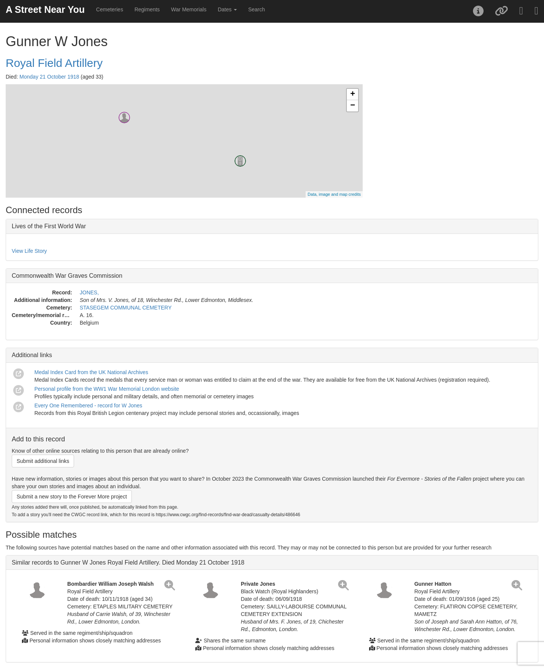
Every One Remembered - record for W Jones (88, 405)
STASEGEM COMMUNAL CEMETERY (126, 308)
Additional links (32, 355)
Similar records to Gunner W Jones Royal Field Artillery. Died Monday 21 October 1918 (128, 562)
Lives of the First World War (49, 226)
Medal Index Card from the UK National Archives (91, 372)
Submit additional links (43, 461)
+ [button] (352, 94)
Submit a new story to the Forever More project (72, 497)
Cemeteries (109, 9)
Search (256, 9)
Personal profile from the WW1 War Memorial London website (106, 389)
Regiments (147, 9)
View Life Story (29, 251)
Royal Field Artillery (54, 63)
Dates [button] (227, 9)
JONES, (89, 292)
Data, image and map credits (334, 194)
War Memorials (189, 9)
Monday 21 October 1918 (49, 77)
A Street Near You (45, 9)
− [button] (352, 105)
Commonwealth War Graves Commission (67, 275)
